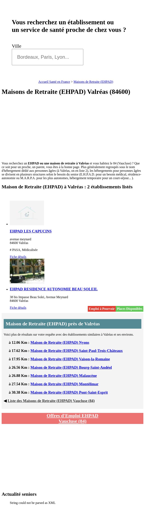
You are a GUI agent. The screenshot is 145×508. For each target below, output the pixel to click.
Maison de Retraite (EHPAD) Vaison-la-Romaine (70, 359)
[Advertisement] (72, 128)
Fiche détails (18, 256)
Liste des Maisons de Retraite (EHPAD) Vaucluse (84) (51, 401)
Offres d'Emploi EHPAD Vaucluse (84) (72, 418)
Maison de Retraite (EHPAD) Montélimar (65, 384)
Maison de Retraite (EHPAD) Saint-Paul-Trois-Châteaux (77, 350)
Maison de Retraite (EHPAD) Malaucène (64, 375)
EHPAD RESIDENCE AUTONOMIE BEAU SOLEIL (54, 289)
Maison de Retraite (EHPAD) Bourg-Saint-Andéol (71, 367)
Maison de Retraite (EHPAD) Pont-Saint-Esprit (69, 392)
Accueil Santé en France (54, 81)
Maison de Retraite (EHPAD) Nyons (60, 342)
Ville (18, 46)
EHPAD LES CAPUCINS (31, 231)
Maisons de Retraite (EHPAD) (93, 81)
